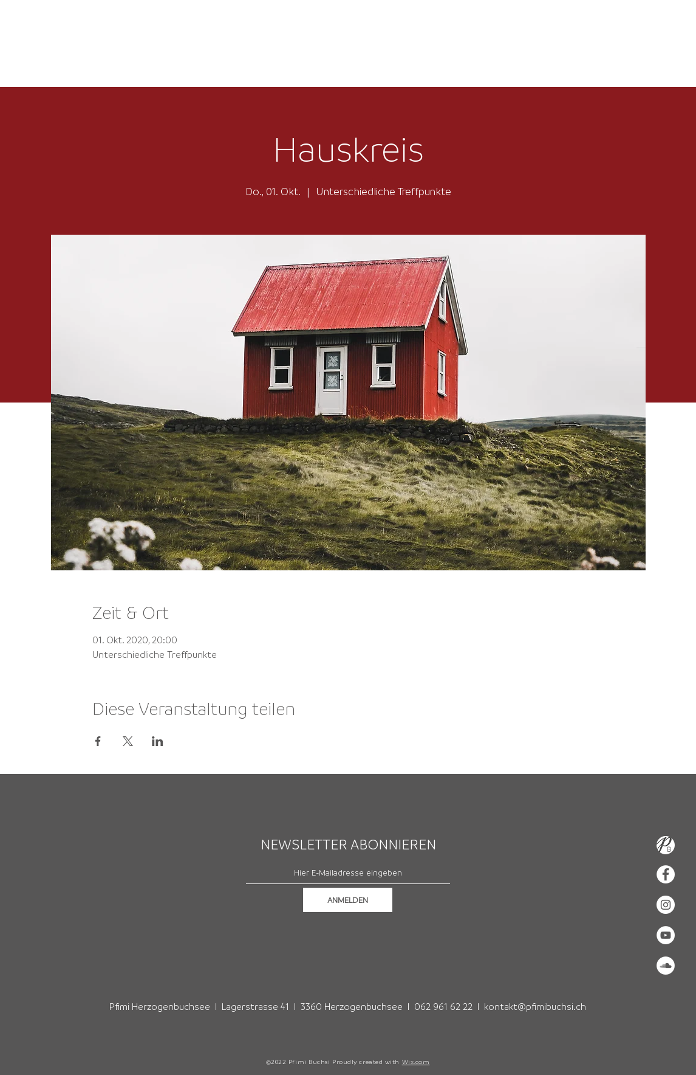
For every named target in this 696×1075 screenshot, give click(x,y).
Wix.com (416, 1061)
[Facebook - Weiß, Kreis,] (666, 874)
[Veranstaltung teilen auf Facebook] (98, 741)
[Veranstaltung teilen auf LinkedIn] (157, 741)
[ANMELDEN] (347, 900)
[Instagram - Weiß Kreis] (666, 905)
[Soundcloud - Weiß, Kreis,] (666, 965)
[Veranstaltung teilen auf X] (128, 741)
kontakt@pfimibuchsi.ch (535, 1006)
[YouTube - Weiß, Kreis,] (666, 935)
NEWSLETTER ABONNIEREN (348, 844)
